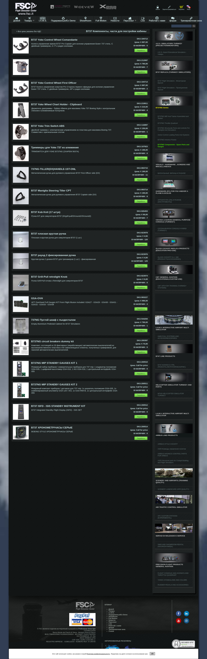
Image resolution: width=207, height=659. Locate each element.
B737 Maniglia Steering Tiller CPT (51, 190)
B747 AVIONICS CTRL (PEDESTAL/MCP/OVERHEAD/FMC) (172, 366)
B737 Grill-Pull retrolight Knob (49, 276)
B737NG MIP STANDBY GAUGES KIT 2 (54, 384)
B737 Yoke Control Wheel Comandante (54, 39)
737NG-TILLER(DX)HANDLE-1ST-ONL (53, 169)
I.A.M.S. (43, 20)
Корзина (181, 9)
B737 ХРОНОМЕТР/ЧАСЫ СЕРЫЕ (52, 427)
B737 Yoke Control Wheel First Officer (53, 82)
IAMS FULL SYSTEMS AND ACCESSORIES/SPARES (168, 337)
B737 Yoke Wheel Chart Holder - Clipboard (56, 104)
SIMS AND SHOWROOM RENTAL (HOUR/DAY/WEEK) (171, 545)
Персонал (130, 20)
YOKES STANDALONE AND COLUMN (172, 580)
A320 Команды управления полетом (172, 449)
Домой (16, 20)
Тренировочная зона (191, 20)
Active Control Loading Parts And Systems (173, 135)
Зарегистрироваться (169, 9)
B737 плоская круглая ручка (48, 233)
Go (194, 26)
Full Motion (101, 20)
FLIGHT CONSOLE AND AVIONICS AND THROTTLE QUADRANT (173, 574)
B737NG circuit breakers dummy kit (52, 341)
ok (152, 654)
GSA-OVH (37, 298)
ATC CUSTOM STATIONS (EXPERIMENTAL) (167, 517)
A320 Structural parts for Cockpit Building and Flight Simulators (173, 462)
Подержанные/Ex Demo (63, 20)
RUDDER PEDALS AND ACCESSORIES (173, 585)
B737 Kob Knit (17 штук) (45, 212)
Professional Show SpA (86, 629)
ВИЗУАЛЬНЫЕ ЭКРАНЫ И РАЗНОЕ (172, 173)
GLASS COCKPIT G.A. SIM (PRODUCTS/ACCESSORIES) (169, 258)
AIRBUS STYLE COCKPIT (168, 444)
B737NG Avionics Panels (167, 140)
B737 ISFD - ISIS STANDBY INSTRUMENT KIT (58, 406)
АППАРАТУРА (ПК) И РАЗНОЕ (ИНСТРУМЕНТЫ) (169, 201)
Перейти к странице (141, 51)
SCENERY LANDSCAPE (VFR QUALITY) (173, 489)
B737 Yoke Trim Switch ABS (47, 126)
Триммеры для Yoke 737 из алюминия (55, 147)
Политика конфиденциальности (98, 654)
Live (143, 20)
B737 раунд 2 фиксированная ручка (53, 255)
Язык (188, 9)
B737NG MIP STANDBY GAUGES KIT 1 (54, 363)
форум (172, 20)
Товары (29, 20)
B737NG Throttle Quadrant (168, 123)
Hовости (115, 20)
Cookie (111, 631)
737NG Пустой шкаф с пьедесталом (53, 319)
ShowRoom (85, 20)
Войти (158, 9)
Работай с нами (157, 20)
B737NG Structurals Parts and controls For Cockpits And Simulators (174, 129)
